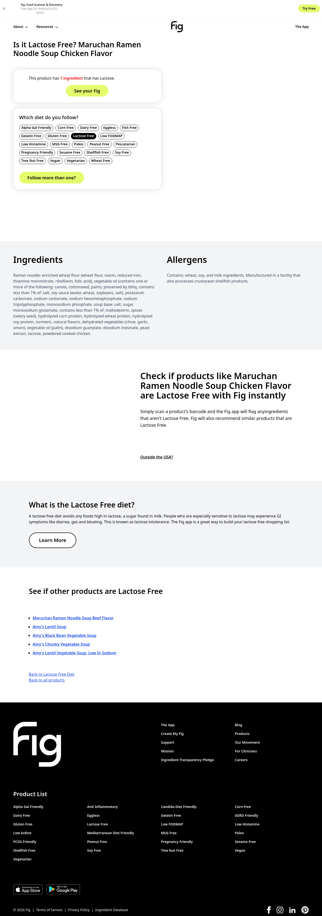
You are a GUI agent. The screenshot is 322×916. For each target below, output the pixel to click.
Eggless (109, 110)
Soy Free (122, 135)
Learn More (52, 523)
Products (242, 716)
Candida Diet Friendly (179, 789)
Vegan (55, 143)
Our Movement (247, 725)
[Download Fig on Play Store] (63, 872)
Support (167, 725)
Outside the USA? (156, 439)
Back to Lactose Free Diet (52, 657)
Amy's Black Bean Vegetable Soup (64, 618)
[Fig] (157, 10)
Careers (241, 742)
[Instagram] (280, 892)
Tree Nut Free (32, 143)
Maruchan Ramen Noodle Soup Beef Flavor (73, 600)
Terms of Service (49, 892)
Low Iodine (22, 815)
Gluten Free (57, 119)
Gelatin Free (31, 119)
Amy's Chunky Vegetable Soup (61, 627)
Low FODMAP (111, 119)
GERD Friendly (246, 798)
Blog (239, 707)
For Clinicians (246, 734)
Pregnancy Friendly (37, 135)
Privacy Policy (78, 892)
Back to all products (47, 663)
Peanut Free (99, 127)
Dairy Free (88, 110)
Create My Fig (172, 716)
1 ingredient (71, 61)
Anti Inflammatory (102, 789)
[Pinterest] (305, 892)
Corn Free (66, 110)
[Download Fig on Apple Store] (28, 872)
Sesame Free (69, 135)
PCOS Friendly (24, 824)
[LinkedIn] (292, 893)
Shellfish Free (98, 135)
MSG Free (60, 127)
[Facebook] (269, 892)
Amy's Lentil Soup (49, 609)
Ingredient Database (111, 892)
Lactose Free (83, 119)
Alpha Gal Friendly (36, 110)
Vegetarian (76, 143)
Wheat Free (100, 143)
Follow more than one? (51, 161)
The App (262, 9)
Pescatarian (125, 127)
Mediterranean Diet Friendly (110, 815)
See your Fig (293, 9)
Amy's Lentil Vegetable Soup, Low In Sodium (74, 635)
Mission (167, 734)
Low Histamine (33, 127)
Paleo (78, 127)
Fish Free (129, 110)
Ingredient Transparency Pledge (187, 742)
